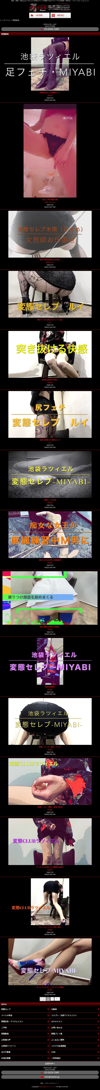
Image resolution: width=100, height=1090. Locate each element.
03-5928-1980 (50, 29)
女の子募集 (5, 1052)
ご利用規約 (55, 1058)
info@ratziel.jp (50, 1077)
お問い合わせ (56, 1028)
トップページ (5, 20)
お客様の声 (5, 1040)
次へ (57, 999)
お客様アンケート (8, 1046)
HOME (39, 15)
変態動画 (5, 1034)
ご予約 (4, 1028)
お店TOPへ (50, 1063)
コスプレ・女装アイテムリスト (64, 1015)
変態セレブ (5, 1009)
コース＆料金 (6, 1015)
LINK (53, 1052)
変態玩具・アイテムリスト (12, 1021)
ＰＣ (58, 1083)
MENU (60, 15)
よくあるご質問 (57, 1040)
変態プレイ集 (56, 1034)
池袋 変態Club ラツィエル (47, 1086)
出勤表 (54, 1009)
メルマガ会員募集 (58, 1046)
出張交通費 (5, 1058)
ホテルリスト (56, 1021)
